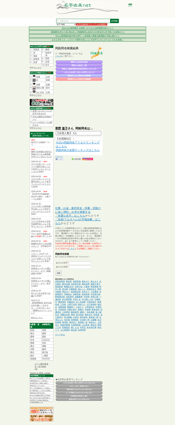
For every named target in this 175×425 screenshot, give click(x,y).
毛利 (44, 343)
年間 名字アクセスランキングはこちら (79, 389)
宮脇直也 (66, 327)
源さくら (82, 289)
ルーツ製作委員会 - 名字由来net (41, 366)
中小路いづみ (87, 299)
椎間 (47, 49)
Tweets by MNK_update (40, 373)
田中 (48, 88)
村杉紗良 (84, 317)
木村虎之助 (76, 284)
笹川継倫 (68, 317)
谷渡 (47, 61)
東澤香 (65, 322)
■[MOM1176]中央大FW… (38, 393)
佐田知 (96, 315)
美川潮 (65, 289)
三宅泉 (63, 304)
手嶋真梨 (73, 289)
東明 (73, 315)
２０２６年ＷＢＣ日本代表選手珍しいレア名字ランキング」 (41, 224)
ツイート (59, 156)
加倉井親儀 (65, 325)
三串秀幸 (66, 312)
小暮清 (87, 287)
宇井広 (83, 327)
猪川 (32, 333)
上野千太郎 (72, 304)
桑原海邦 (62, 302)
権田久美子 (95, 284)
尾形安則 (95, 310)
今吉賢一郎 (85, 320)
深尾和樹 (62, 307)
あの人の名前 (62, 267)
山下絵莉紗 (91, 304)
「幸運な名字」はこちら (70, 215)
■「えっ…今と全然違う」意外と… (40, 378)
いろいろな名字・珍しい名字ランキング (79, 72)
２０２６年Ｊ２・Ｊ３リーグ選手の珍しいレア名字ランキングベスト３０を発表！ (87, 40)
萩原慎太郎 (76, 292)
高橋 (48, 80)
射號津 (36, 59)
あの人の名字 (62, 263)
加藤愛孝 (79, 297)
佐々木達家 (81, 302)
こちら (38, 68)
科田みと (92, 322)
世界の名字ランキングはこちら (79, 399)
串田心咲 (94, 297)
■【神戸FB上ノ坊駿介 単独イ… (39, 383)
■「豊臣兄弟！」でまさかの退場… (40, 390)
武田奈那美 (60, 281)
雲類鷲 (33, 359)
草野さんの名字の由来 (79, 62)
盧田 (44, 333)
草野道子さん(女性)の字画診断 (79, 79)
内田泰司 (70, 297)
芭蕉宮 (36, 49)
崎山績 (74, 330)
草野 (58, 128)
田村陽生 (75, 320)
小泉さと (80, 307)
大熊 (48, 92)
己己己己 (46, 340)
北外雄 (67, 320)
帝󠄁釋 (44, 330)
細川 (32, 355)
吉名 (32, 340)
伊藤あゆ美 (65, 315)
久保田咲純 (76, 325)
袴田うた (82, 304)
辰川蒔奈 (80, 315)
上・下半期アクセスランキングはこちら (79, 392)
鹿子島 (45, 352)
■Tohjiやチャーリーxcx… (37, 385)
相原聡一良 (83, 322)
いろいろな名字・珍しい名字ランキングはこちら (79, 383)
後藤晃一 (71, 307)
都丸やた (86, 281)
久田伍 (76, 317)
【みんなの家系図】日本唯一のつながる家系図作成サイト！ (87, 28)
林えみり (94, 281)
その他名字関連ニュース (36, 402)
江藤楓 (93, 320)
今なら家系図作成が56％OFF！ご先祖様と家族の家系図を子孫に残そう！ (87, 36)
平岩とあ (77, 299)
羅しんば (75, 327)
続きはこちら (37, 318)
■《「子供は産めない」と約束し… (40, 388)
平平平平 (46, 359)
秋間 (32, 330)
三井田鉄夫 (90, 307)
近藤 (48, 84)
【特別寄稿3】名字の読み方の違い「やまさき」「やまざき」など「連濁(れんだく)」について (41, 308)
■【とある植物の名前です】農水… (40, 395)
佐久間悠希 (67, 299)
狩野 (47, 58)
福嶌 (35, 56)
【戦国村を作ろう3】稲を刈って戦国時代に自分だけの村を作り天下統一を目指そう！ (87, 32)
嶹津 (44, 349)
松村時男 (82, 330)
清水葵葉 (91, 312)
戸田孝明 (62, 310)
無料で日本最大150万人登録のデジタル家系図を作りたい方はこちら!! (41, 154)
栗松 (44, 336)
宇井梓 (87, 297)
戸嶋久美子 (72, 310)
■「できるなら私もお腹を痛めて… (40, 397)
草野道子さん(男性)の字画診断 (79, 76)
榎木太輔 (66, 284)
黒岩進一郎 (93, 317)
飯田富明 (75, 312)
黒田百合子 (91, 289)
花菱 (36, 77)
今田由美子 (91, 302)
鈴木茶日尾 (91, 327)
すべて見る (60, 335)
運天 (32, 346)
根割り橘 (40, 88)
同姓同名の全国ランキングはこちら (78, 150)
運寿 (32, 336)
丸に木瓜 (38, 92)
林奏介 (81, 310)
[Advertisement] (79, 102)
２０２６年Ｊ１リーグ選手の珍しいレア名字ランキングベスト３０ (41, 181)
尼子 (47, 65)
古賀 (48, 77)
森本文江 (89, 315)
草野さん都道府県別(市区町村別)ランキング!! (79, 69)
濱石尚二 (73, 322)
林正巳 (93, 325)
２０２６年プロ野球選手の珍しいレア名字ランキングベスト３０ (41, 209)
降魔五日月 (69, 287)
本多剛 (88, 310)
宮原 (35, 62)
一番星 (45, 355)
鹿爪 (32, 352)
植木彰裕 (86, 294)
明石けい (66, 292)
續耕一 (83, 312)
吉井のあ (79, 287)
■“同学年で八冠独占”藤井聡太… (39, 400)
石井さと (86, 292)
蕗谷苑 (69, 281)
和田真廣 (94, 287)
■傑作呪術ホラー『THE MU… (39, 380)
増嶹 (44, 346)
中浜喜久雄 (95, 294)
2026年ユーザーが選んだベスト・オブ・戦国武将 (41, 271)
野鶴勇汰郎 (60, 297)
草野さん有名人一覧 (79, 65)
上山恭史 (86, 325)
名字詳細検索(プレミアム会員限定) (91, 24)
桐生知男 (86, 284)
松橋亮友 (77, 294)
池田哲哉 (77, 281)
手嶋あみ (68, 294)
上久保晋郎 (65, 330)
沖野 (32, 349)
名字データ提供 (38, 142)
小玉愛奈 (94, 292)
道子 (65, 128)
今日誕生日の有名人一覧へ (79, 396)
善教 (32, 343)
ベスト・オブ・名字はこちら (79, 386)
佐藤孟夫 (71, 302)
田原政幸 (59, 287)
